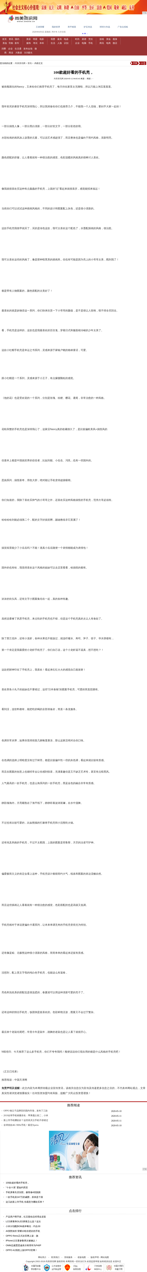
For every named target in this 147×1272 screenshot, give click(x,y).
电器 (66, 39)
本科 (42, 43)
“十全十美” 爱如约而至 (17, 1187)
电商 (108, 43)
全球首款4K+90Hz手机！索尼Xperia (21, 1125)
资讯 (11, 39)
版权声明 (95, 1257)
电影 (42, 39)
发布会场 (27, 48)
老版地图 (81, 1257)
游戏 (101, 39)
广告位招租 (123, 27)
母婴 (53, 39)
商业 (11, 52)
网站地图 (105, 1257)
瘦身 (115, 39)
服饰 (28, 43)
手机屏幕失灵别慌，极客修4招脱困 (23, 1192)
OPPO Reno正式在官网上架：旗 (22, 1236)
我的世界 (56, 27)
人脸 (59, 43)
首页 (4, 39)
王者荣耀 (40, 27)
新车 (17, 43)
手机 (90, 43)
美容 (28, 39)
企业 (77, 43)
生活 (53, 43)
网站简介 (42, 1257)
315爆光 (28, 52)
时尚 (77, 39)
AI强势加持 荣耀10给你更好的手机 (23, 1231)
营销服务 (68, 1257)
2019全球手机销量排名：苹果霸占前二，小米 (26, 1115)
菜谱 (84, 39)
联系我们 (55, 1257)
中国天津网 (20, 1079)
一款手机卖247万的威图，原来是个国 (24, 1197)
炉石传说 (88, 27)
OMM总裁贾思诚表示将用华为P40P (23, 1245)
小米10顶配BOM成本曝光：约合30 (23, 1226)
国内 (17, 39)
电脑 (84, 43)
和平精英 (72, 27)
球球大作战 (105, 27)
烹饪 (90, 39)
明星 (35, 39)
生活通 (18, 48)
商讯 (101, 43)
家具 (59, 39)
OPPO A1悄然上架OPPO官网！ (21, 1250)
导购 (11, 43)
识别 (66, 43)
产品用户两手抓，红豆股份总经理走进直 (26, 1216)
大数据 (18, 52)
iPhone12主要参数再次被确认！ (21, 1240)
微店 (115, 43)
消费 (3, 48)
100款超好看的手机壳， (17, 1182)
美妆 (5, 43)
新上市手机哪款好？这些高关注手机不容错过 (26, 1120)
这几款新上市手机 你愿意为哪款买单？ (25, 1202)
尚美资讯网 (20, 63)
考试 (35, 43)
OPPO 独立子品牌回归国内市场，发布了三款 (26, 1111)
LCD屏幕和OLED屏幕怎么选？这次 (23, 1221)
